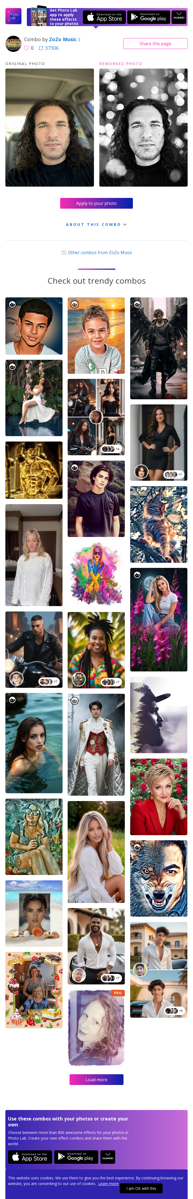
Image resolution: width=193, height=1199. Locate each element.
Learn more (108, 1183)
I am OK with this (141, 1188)
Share (155, 44)
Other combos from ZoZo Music (96, 252)
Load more (96, 1080)
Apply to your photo (96, 203)
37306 (49, 48)
